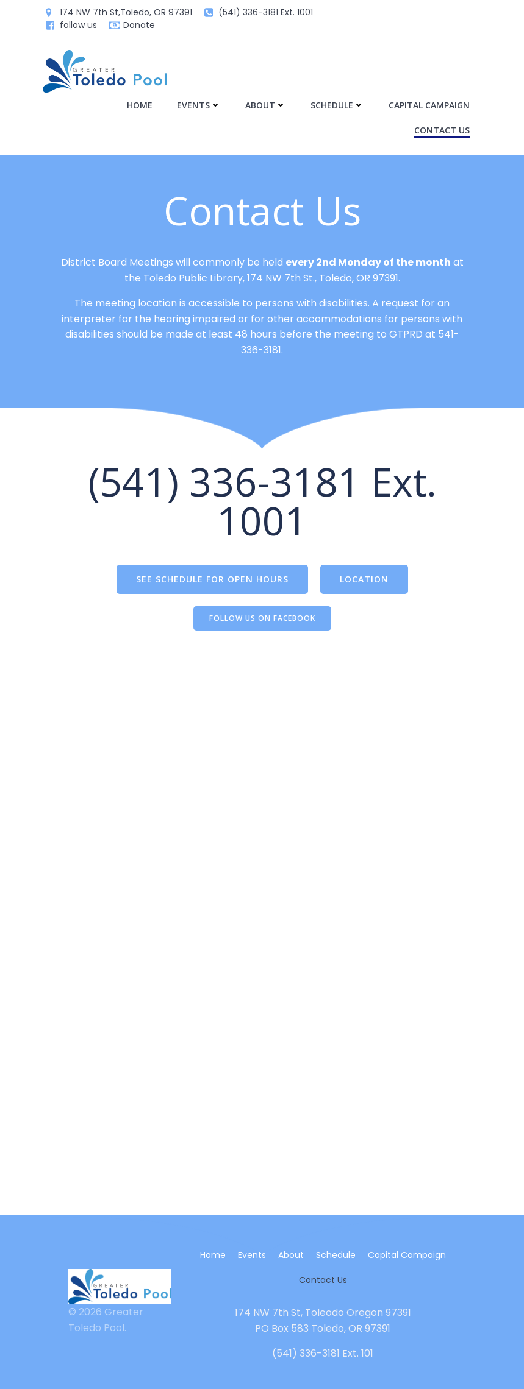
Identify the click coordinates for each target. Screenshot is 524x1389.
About (265, 105)
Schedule (337, 105)
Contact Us (442, 130)
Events (199, 105)
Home (140, 105)
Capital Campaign (429, 105)
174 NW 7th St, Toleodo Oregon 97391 (323, 1313)
